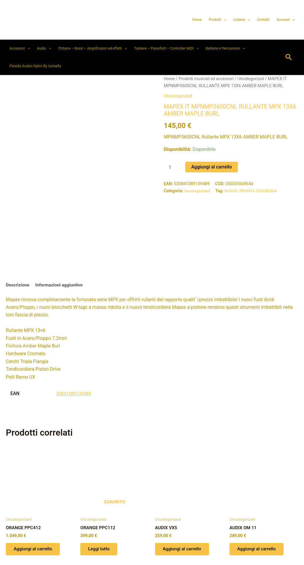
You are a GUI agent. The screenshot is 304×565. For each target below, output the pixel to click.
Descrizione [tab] (18, 244)
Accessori (19, 48)
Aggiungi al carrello (211, 166)
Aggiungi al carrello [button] (35, 509)
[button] (223, 19)
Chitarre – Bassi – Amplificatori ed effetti (92, 48)
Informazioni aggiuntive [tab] (62, 244)
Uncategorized (255, 78)
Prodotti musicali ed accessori (208, 78)
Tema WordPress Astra (184, 550)
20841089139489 (74, 353)
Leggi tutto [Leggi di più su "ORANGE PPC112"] (100, 509)
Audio (44, 48)
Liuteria (241, 19)
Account (285, 19)
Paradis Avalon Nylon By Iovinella (35, 66)
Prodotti (217, 19)
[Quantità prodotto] (172, 167)
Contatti (263, 20)
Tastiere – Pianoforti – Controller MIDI (166, 48)
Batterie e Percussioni (225, 48)
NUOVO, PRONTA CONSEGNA (253, 190)
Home (197, 20)
